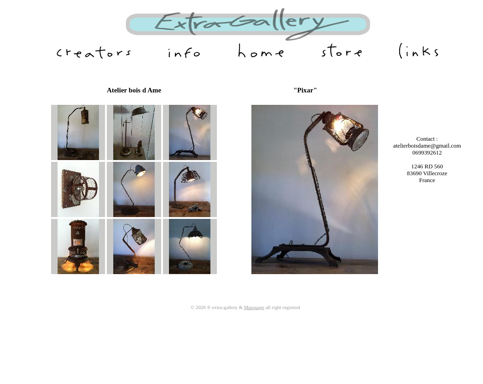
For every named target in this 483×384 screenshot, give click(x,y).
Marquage (254, 307)
